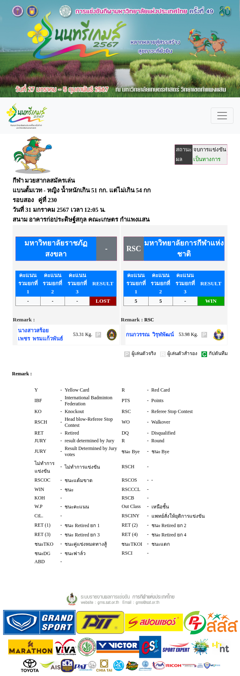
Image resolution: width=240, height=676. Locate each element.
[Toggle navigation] (222, 116)
